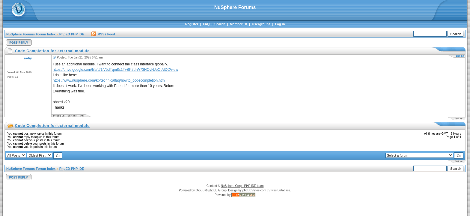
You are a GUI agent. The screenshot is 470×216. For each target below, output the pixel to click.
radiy (28, 58)
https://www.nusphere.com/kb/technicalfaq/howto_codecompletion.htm (109, 80)
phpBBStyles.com (254, 190)
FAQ (206, 24)
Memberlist (238, 24)
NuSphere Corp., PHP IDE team (242, 186)
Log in (280, 24)
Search (219, 24)
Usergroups (261, 24)
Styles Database (279, 190)
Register (191, 24)
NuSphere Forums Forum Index (30, 34)
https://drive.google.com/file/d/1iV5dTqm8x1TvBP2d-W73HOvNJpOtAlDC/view (115, 70)
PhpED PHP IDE (71, 34)
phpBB (199, 190)
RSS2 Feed (103, 34)
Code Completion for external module (52, 126)
